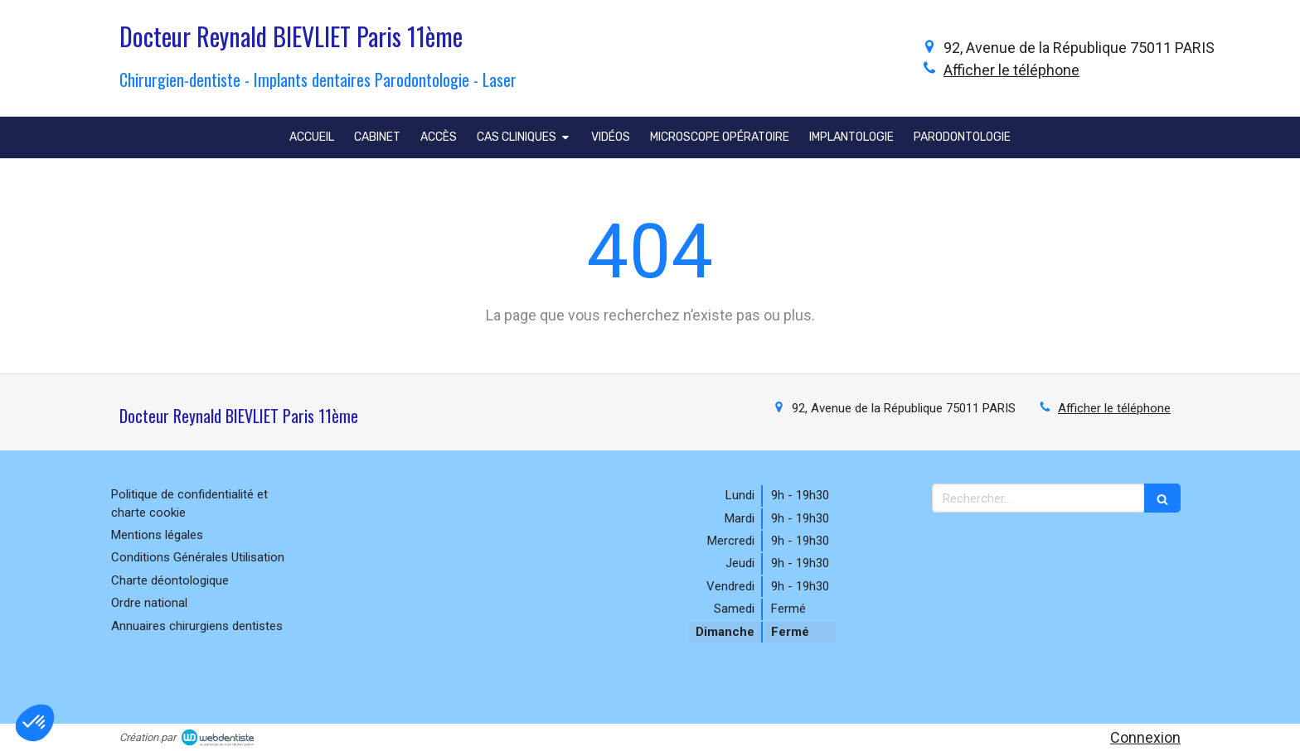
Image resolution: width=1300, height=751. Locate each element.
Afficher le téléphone (1011, 70)
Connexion (1145, 737)
